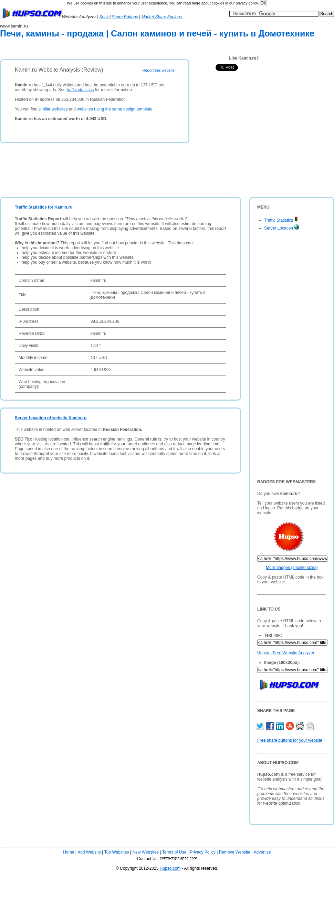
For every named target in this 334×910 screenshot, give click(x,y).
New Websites (145, 852)
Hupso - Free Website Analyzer (285, 652)
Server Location (281, 228)
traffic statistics (80, 89)
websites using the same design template (114, 109)
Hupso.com (170, 868)
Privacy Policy (203, 852)
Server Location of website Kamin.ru (50, 417)
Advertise (262, 852)
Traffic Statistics (281, 220)
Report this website (158, 70)
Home (68, 852)
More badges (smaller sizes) (292, 567)
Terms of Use (174, 852)
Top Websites (116, 852)
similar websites (53, 109)
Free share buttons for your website (289, 740)
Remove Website (234, 852)
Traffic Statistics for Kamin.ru (43, 207)
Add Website (89, 852)
